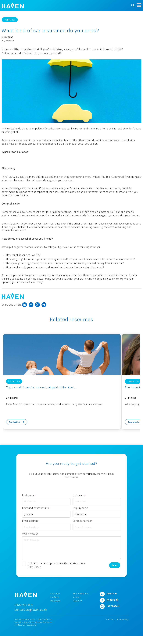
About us (77, 600)
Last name (79, 495)
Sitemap (109, 619)
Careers (77, 597)
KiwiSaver (54, 597)
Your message (30, 533)
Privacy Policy (122, 619)
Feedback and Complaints (26, 625)
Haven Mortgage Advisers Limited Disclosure (33, 622)
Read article (14, 422)
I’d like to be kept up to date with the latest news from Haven (56, 565)
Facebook (109, 599)
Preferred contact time (36, 508)
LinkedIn (108, 593)
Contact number (83, 521)
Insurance (55, 593)
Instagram (110, 606)
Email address (31, 521)
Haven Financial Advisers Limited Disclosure (33, 619)
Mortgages (55, 600)
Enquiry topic (80, 508)
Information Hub (81, 593)
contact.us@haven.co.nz (31, 609)
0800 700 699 (24, 605)
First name (29, 495)
